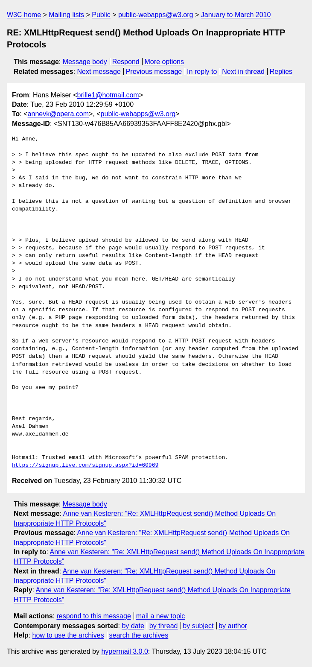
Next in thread (243, 71)
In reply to (202, 71)
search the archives (139, 635)
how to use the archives (68, 635)
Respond (126, 61)
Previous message (154, 71)
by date (133, 625)
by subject (198, 625)
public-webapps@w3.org (155, 14)
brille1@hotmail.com (108, 95)
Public (101, 14)
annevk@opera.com (58, 113)
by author (233, 625)
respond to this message (93, 616)
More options (164, 61)
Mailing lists (66, 14)
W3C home (24, 14)
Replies (281, 71)
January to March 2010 (236, 14)
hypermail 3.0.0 (124, 651)
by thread (163, 625)
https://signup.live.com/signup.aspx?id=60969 (85, 465)
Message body (85, 61)
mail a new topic (160, 616)
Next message (99, 71)
